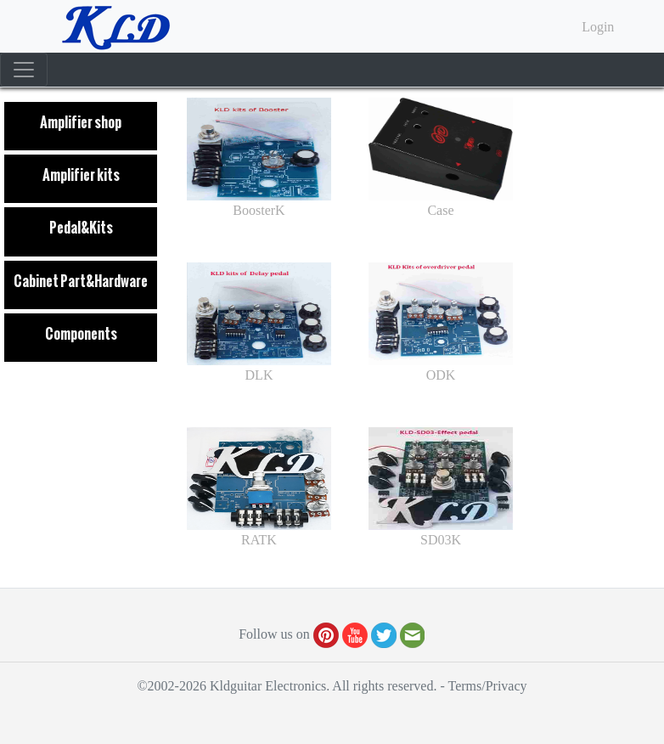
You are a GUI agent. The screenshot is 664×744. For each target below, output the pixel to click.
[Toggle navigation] (24, 70)
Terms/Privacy (486, 686)
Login (598, 27)
